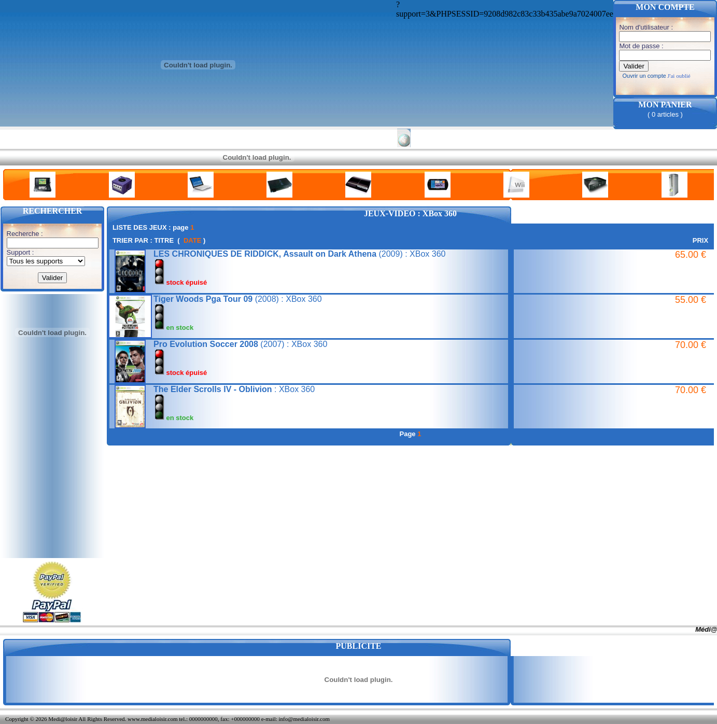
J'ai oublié (678, 76)
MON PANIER (665, 104)
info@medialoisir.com (304, 719)
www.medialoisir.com (152, 719)
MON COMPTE (665, 7)
